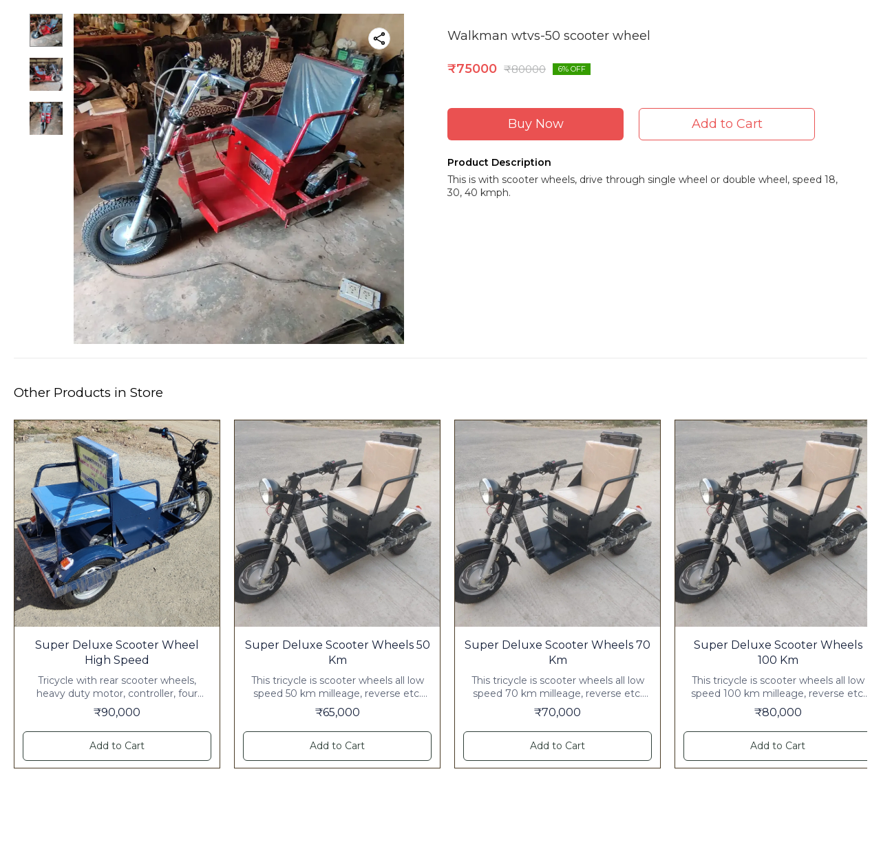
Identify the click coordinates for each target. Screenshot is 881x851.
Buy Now (536, 123)
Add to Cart (727, 123)
